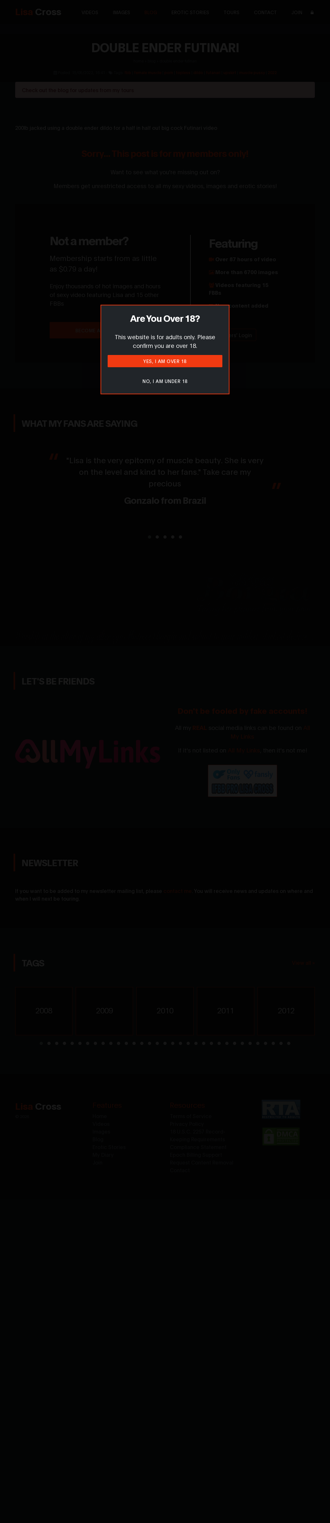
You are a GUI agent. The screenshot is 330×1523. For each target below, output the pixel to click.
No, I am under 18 (165, 381)
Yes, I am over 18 (165, 361)
